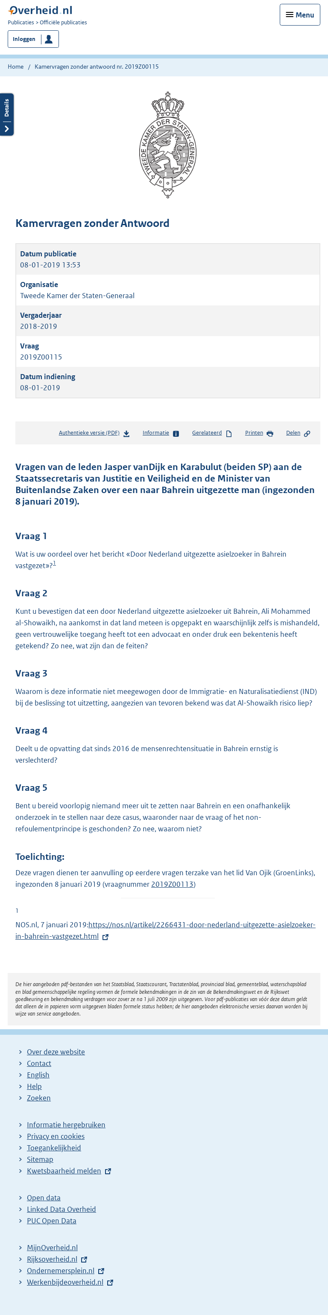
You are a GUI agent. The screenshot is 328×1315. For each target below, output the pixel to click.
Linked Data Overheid (61, 1209)
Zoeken (39, 1098)
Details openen (7, 114)
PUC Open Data (51, 1220)
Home (15, 66)
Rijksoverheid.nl (52, 1259)
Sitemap (40, 1159)
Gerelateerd (212, 433)
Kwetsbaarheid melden (64, 1171)
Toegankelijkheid (54, 1147)
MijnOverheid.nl (52, 1247)
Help (34, 1086)
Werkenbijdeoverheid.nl (65, 1282)
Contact (39, 1063)
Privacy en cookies (56, 1136)
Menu (305, 15)
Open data (44, 1197)
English (38, 1075)
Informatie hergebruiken (66, 1124)
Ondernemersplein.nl (60, 1270)
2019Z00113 (172, 884)
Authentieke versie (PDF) (94, 434)
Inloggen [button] (24, 39)
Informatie (161, 433)
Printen (259, 433)
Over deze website (56, 1052)
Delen (298, 433)
